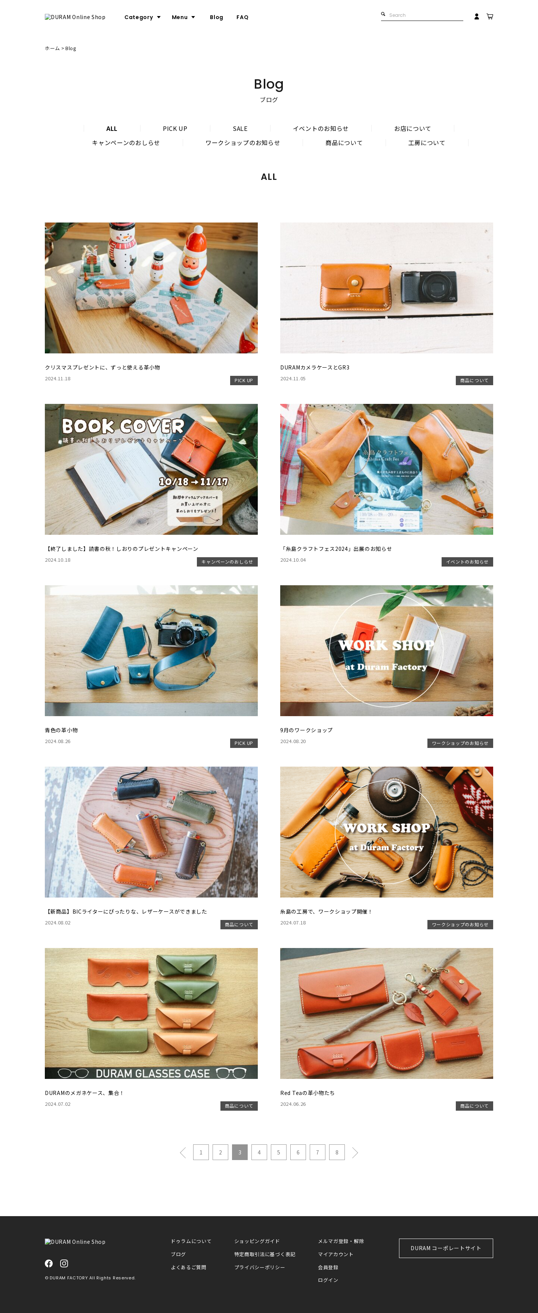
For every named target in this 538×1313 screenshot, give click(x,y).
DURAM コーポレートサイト (446, 1248)
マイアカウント (336, 1254)
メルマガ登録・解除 (341, 1241)
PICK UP (175, 128)
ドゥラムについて (191, 1241)
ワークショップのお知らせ (242, 142)
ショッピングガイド (257, 1241)
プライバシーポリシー (259, 1267)
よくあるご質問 (189, 1267)
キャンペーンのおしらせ (126, 142)
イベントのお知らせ (321, 128)
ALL (112, 128)
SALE (240, 128)
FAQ (271, 17)
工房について (427, 142)
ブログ (178, 1254)
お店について (413, 128)
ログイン (328, 1280)
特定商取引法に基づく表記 (265, 1254)
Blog (245, 17)
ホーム (52, 48)
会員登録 (328, 1267)
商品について (344, 142)
